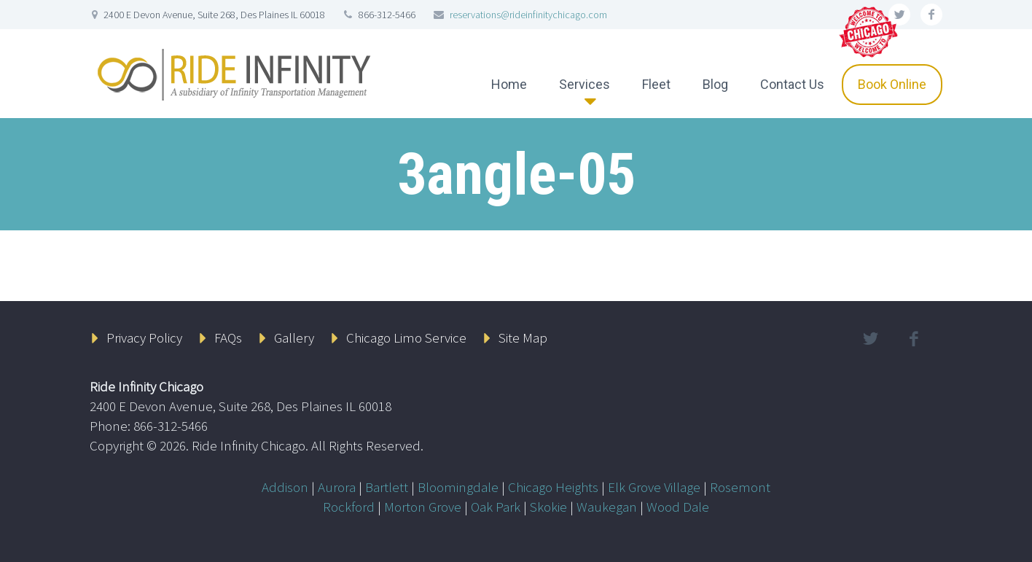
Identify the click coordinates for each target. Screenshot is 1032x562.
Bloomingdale (458, 487)
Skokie (548, 506)
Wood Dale (677, 506)
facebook (931, 15)
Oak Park (495, 506)
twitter (870, 339)
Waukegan (606, 506)
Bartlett (386, 487)
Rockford (349, 506)
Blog (715, 84)
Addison (285, 487)
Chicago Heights (553, 487)
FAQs (228, 337)
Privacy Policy (144, 337)
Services (584, 84)
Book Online (892, 84)
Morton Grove (422, 506)
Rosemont (740, 487)
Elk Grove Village (654, 487)
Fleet (656, 84)
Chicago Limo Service (406, 337)
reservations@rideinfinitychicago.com (528, 14)
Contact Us (792, 84)
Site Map (523, 337)
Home (509, 84)
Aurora (337, 487)
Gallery (294, 337)
